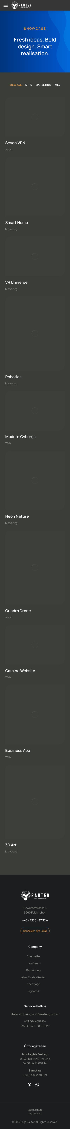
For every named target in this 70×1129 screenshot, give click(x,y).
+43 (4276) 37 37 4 (35, 920)
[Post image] (35, 117)
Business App (17, 750)
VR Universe (16, 282)
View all (15, 84)
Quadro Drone (18, 610)
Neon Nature (17, 516)
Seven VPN (15, 142)
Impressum (35, 1113)
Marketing (43, 84)
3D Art (10, 845)
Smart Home (16, 222)
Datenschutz (35, 1109)
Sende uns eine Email (35, 931)
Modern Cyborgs (20, 436)
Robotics (13, 376)
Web (58, 84)
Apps (28, 84)
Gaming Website (20, 670)
